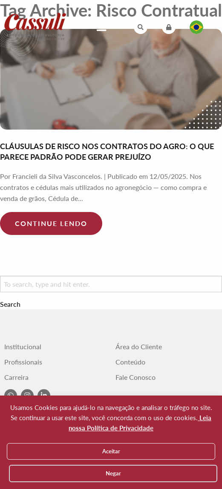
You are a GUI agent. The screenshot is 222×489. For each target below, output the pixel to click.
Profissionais (23, 362)
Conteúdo (130, 362)
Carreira (16, 377)
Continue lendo (51, 223)
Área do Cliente (138, 346)
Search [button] (10, 304)
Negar (113, 473)
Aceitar (111, 451)
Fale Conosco (135, 377)
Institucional (22, 346)
